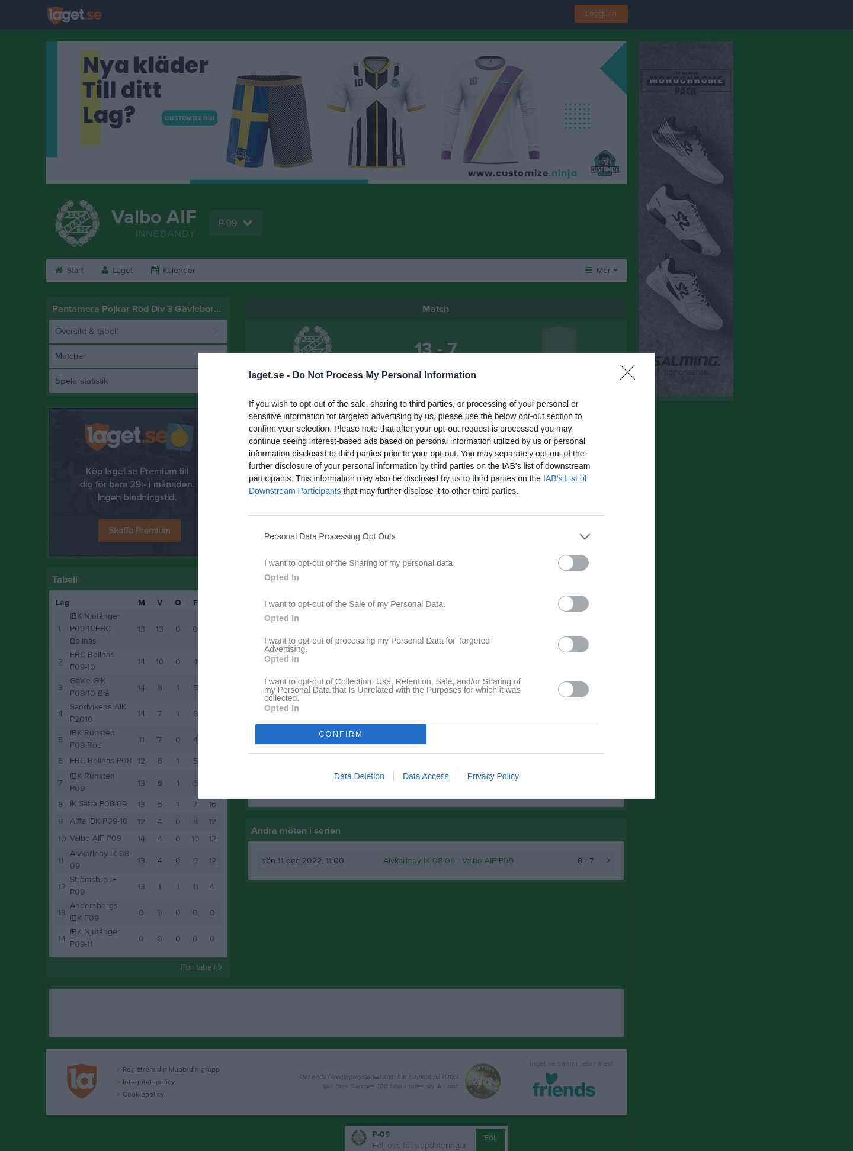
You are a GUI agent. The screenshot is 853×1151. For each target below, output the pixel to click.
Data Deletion (359, 776)
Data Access (426, 776)
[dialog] (426, 576)
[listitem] (426, 537)
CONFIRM (341, 733)
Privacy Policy (493, 776)
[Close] (631, 376)
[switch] (573, 563)
